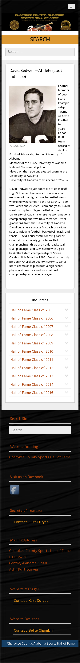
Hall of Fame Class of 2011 (31, 359)
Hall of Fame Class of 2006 (31, 318)
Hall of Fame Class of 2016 (31, 392)
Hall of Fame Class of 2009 (31, 343)
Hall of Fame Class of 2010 (31, 351)
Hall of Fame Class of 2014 (31, 384)
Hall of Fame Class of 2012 (31, 368)
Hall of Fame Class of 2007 (31, 326)
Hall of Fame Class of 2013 (31, 376)
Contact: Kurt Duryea (31, 522)
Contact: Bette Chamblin (34, 630)
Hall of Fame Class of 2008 (31, 334)
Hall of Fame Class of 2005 (31, 310)
